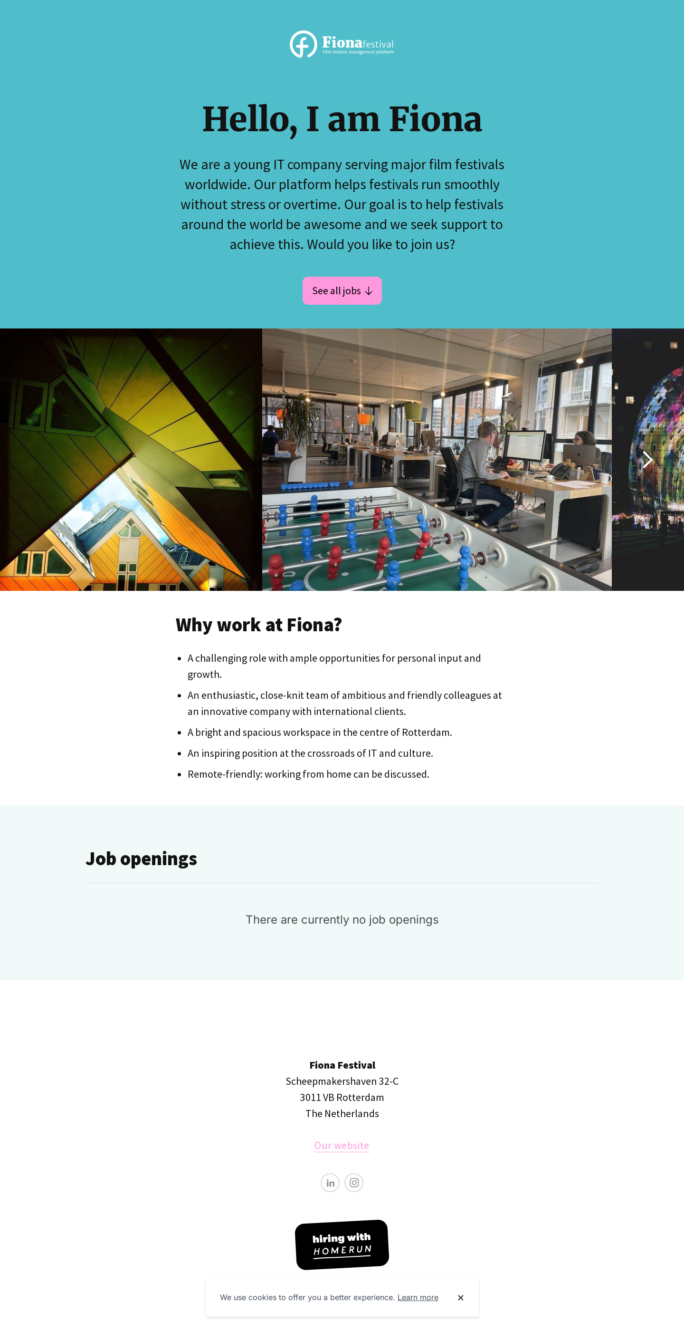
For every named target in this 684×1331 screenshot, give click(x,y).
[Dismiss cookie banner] (461, 1298)
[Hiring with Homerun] (342, 1245)
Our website (341, 1145)
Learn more (418, 1297)
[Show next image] (647, 459)
